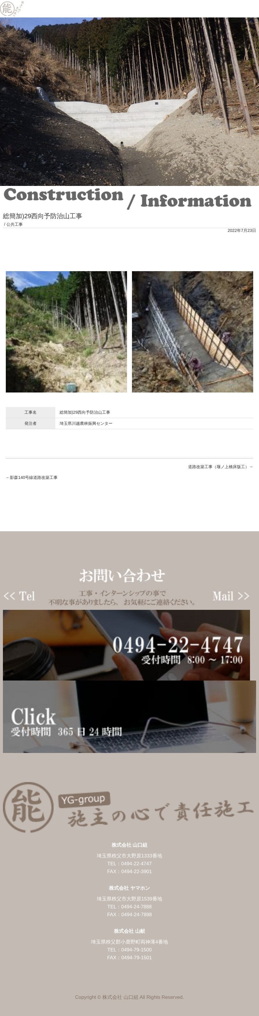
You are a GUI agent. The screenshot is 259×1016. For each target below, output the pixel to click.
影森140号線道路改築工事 (34, 477)
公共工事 (14, 224)
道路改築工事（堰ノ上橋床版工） (218, 466)
